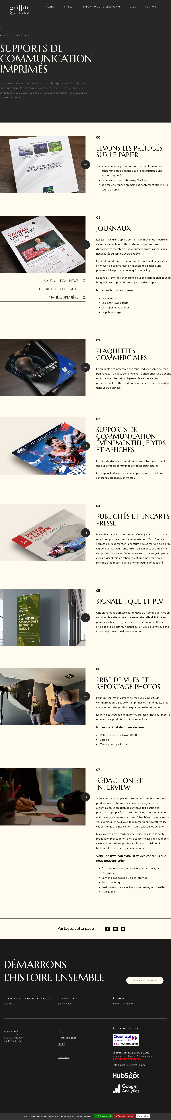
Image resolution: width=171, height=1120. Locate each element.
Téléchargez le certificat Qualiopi (129, 1065)
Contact (150, 7)
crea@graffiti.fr (11, 1003)
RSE (60, 1051)
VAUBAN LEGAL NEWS (61, 281)
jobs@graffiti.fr (65, 1003)
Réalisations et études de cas (101, 7)
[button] (85, 164)
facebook (128, 1003)
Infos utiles (63, 1057)
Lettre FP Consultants (58, 289)
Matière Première (63, 297)
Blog (133, 7)
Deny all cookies (124, 1116)
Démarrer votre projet (145, 980)
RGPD (61, 1044)
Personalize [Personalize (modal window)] (143, 1116)
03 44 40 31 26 (22, 12)
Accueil (4, 35)
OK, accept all (103, 1116)
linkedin (116, 1003)
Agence (50, 7)
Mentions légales (67, 1037)
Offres (68, 7)
